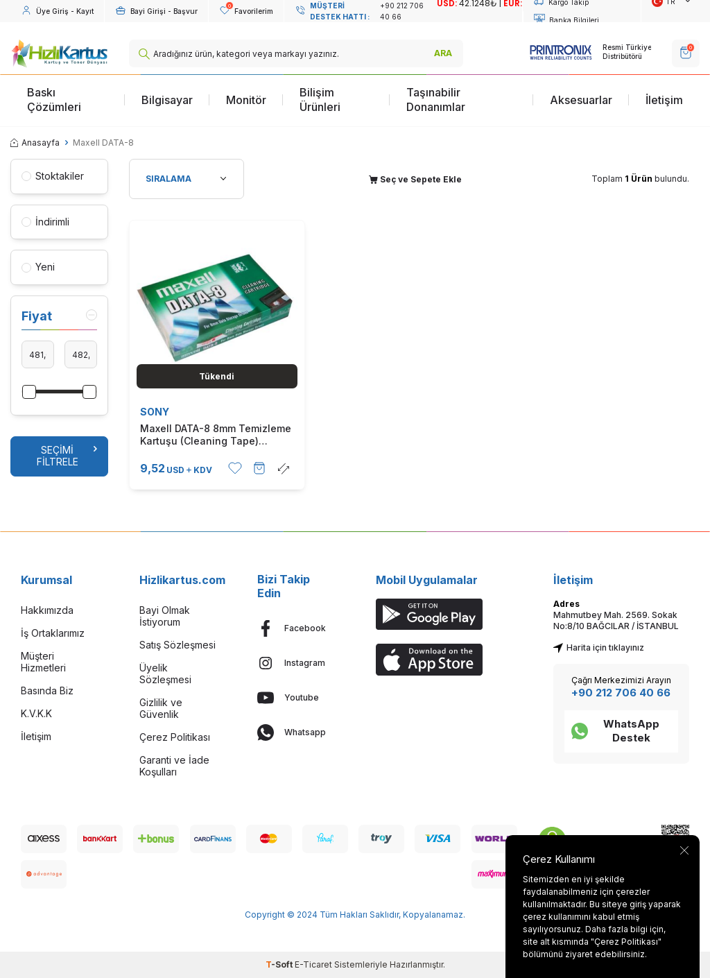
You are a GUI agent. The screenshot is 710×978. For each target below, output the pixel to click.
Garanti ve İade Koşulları (174, 766)
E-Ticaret (313, 964)
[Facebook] (295, 628)
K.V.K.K (36, 713)
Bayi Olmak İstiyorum (164, 616)
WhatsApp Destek (615, 730)
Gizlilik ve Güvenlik (160, 708)
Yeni (38, 267)
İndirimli (45, 222)
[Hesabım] (57, 11)
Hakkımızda (47, 610)
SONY (154, 412)
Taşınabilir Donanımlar (435, 99)
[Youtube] (295, 697)
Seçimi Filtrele (67, 455)
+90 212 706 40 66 (620, 692)
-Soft (280, 964)
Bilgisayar (167, 100)
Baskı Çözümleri (54, 99)
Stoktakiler (52, 176)
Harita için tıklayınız (598, 647)
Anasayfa (35, 142)
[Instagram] (295, 663)
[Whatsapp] (295, 732)
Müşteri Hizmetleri (43, 662)
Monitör (246, 100)
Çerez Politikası (174, 737)
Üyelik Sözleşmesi (165, 673)
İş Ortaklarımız (53, 633)
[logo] (59, 53)
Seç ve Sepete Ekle (415, 179)
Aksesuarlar (581, 100)
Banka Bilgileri (566, 20)
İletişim (664, 100)
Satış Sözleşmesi (177, 645)
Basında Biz (47, 690)
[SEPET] (686, 53)
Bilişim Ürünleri (320, 99)
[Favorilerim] (246, 11)
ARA (443, 53)
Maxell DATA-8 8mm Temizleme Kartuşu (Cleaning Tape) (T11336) (215, 434)
